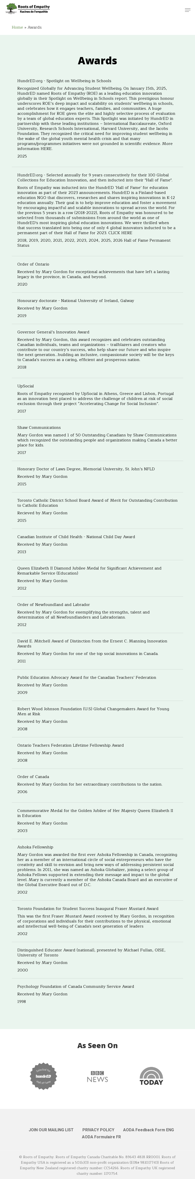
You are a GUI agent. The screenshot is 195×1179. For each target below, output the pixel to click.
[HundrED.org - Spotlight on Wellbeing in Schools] (97, 120)
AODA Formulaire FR (101, 1137)
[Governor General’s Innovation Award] (97, 351)
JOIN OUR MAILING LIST (51, 1129)
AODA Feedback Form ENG (148, 1129)
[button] (187, 10)
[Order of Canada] (97, 785)
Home (17, 27)
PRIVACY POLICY (98, 1129)
